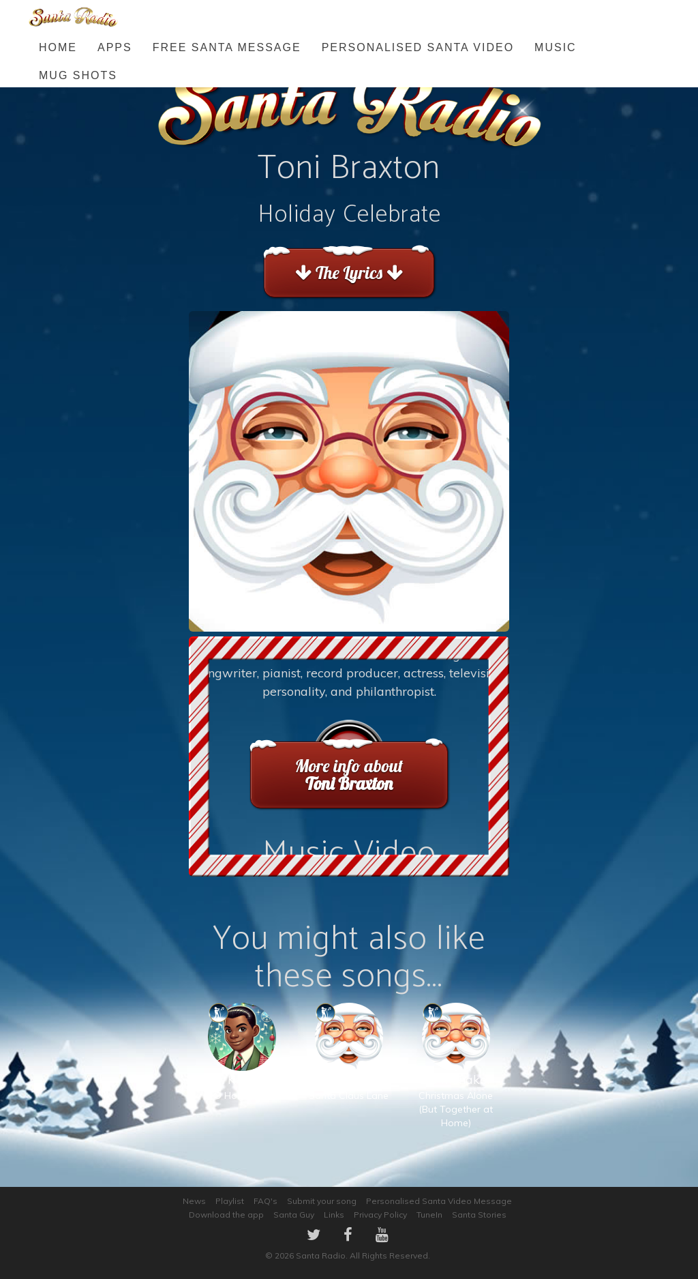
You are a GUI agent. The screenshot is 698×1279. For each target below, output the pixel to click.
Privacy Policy (380, 1214)
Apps (114, 47)
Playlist (229, 1201)
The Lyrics (348, 272)
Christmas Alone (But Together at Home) (456, 1079)
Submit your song (321, 1201)
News (194, 1201)
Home (58, 47)
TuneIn (429, 1214)
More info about (348, 774)
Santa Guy (293, 1214)
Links (334, 1214)
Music (555, 47)
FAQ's (265, 1201)
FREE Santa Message (227, 47)
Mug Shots (78, 75)
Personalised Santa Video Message (439, 1201)
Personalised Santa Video (418, 47)
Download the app (226, 1214)
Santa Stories (479, 1214)
